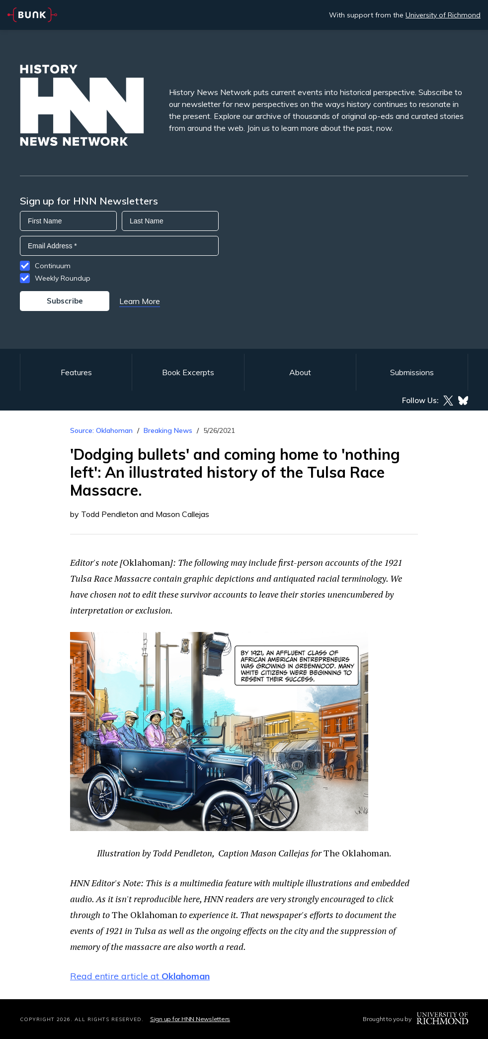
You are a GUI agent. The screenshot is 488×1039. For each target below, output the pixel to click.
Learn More (139, 301)
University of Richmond (443, 14)
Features (76, 372)
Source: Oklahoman (101, 430)
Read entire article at (140, 976)
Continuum (53, 265)
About (300, 372)
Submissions (412, 372)
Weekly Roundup (62, 278)
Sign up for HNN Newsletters (190, 1019)
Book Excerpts (188, 372)
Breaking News (168, 430)
